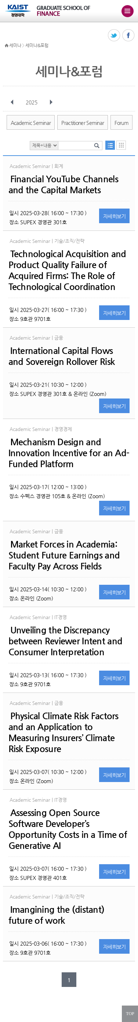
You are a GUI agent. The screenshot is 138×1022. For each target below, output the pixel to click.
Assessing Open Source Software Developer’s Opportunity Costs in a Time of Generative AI (67, 829)
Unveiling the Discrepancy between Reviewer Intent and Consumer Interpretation (65, 641)
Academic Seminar (31, 123)
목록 (110, 145)
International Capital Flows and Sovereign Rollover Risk (61, 356)
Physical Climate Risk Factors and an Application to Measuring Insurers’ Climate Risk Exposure (63, 732)
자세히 (114, 216)
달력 (121, 145)
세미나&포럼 (36, 45)
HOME (6, 45)
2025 (32, 102)
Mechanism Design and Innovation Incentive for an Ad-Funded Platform (69, 453)
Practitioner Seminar (82, 123)
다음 (51, 102)
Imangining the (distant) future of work (56, 915)
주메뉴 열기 (127, 11)
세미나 (15, 45)
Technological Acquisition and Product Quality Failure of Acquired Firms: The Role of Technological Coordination (67, 270)
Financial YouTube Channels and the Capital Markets (63, 184)
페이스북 (128, 35)
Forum (121, 123)
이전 (12, 102)
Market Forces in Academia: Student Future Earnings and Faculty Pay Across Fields (64, 555)
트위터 (114, 35)
